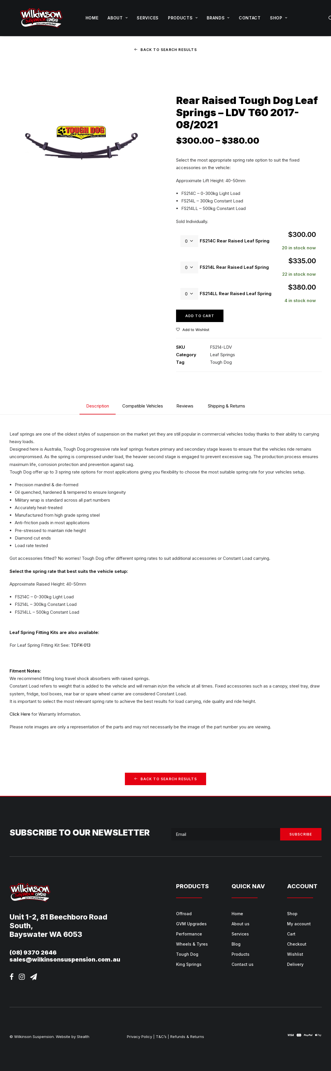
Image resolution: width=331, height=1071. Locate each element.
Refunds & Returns (187, 1036)
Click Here (20, 714)
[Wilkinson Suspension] (41, 18)
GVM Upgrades (191, 923)
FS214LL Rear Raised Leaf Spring (235, 293)
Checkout (296, 943)
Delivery (295, 964)
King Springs (188, 964)
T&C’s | (162, 1036)
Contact (250, 17)
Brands (218, 17)
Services (148, 17)
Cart (291, 933)
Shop (278, 17)
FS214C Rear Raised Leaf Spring (234, 241)
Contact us (243, 964)
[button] (12, 978)
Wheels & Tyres (192, 943)
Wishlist (295, 953)
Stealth (83, 1036)
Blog (236, 943)
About (117, 17)
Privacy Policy (139, 1036)
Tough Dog (221, 362)
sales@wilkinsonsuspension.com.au (65, 959)
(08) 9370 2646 (33, 952)
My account (299, 923)
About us (240, 923)
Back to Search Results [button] (165, 49)
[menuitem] (92, 18)
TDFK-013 (80, 645)
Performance (189, 933)
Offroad (184, 913)
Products (182, 17)
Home (92, 17)
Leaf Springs (222, 354)
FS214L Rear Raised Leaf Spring (234, 267)
